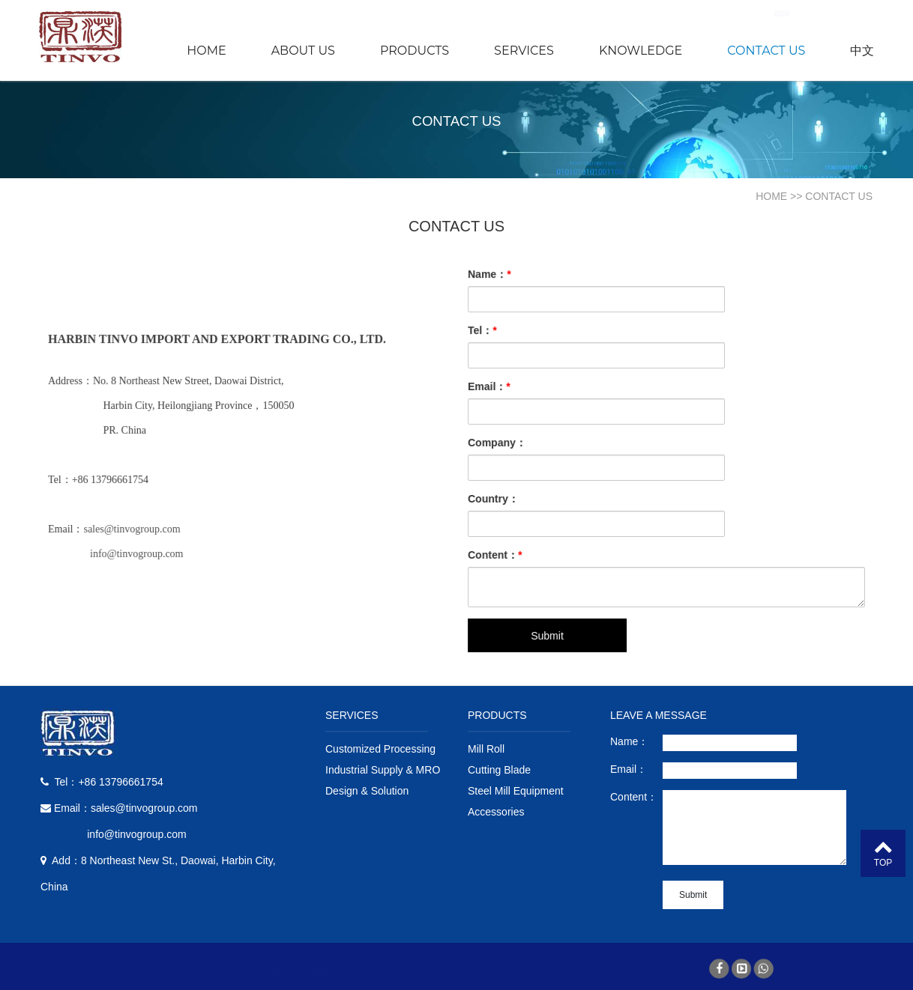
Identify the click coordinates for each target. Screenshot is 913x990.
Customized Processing (380, 749)
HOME (206, 50)
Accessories (496, 812)
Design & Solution (367, 791)
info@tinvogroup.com (140, 552)
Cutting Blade (499, 770)
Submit (551, 629)
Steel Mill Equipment (516, 791)
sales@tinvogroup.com (135, 528)
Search (849, 13)
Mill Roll (486, 749)
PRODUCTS (414, 50)
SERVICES (524, 50)
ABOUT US (303, 50)
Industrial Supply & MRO (382, 770)
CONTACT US (766, 50)
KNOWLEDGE (640, 50)
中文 (862, 50)
